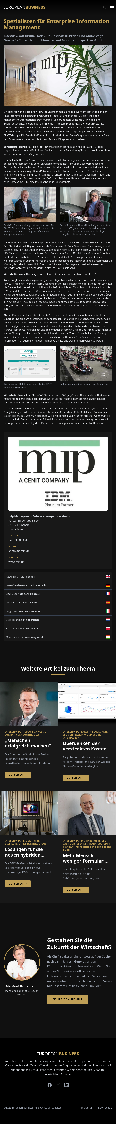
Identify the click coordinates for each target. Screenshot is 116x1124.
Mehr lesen (17, 774)
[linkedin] (66, 1085)
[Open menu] (110, 7)
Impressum (87, 1107)
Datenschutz (105, 1107)
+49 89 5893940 (18, 540)
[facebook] (49, 1085)
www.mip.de (16, 562)
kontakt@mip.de (18, 551)
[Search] (104, 7)
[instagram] (58, 1085)
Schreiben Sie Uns (67, 999)
